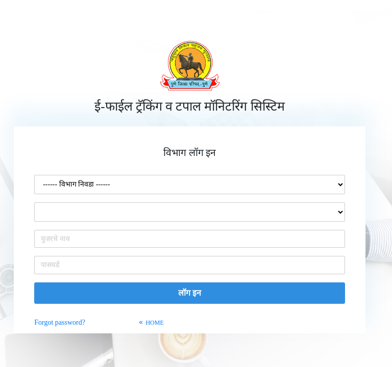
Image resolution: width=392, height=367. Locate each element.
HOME (150, 322)
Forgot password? (60, 322)
